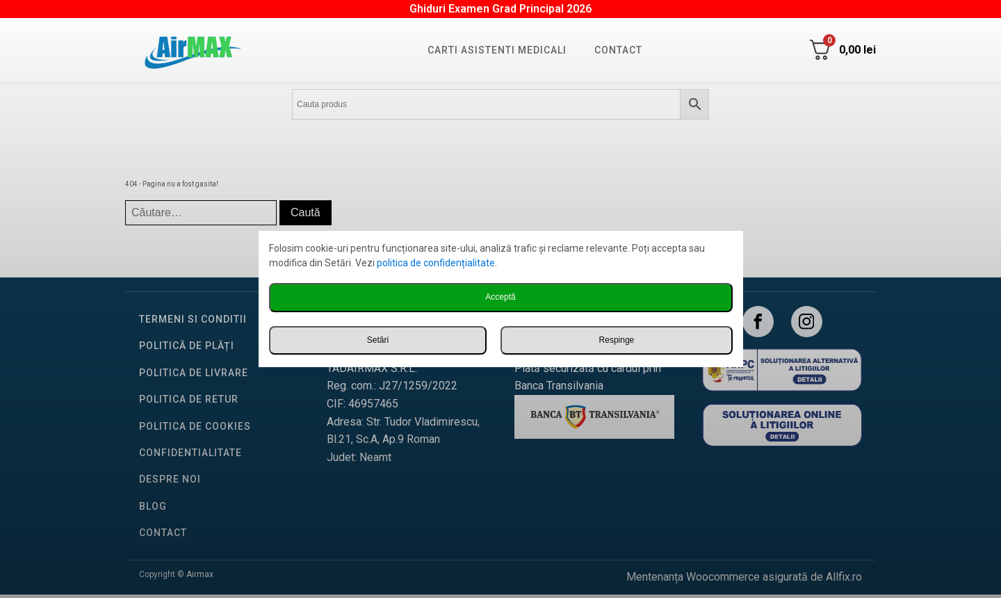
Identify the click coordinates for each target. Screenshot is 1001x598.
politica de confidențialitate (436, 262)
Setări (378, 340)
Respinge (617, 340)
